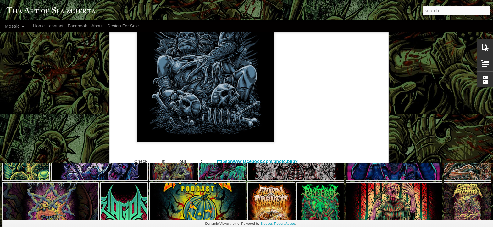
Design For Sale (123, 25)
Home (39, 25)
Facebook (77, 25)
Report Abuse (284, 223)
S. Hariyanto (246, 108)
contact (56, 25)
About (97, 25)
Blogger (266, 223)
